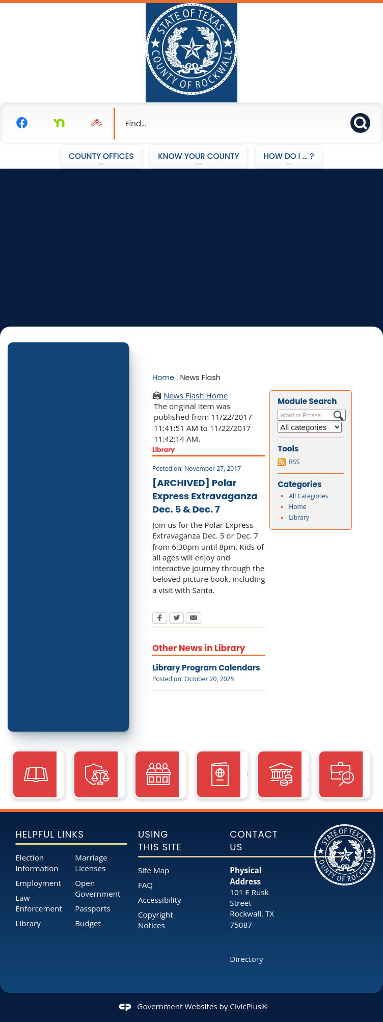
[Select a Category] (310, 427)
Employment (38, 883)
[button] (363, 121)
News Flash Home (195, 395)
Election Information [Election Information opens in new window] (36, 862)
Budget (88, 923)
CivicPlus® (248, 1006)
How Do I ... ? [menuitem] (288, 156)
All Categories (308, 496)
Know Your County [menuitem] (198, 156)
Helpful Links (49, 834)
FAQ (145, 885)
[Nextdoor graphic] (59, 122)
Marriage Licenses (91, 862)
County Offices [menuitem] (101, 156)
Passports (92, 908)
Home (163, 377)
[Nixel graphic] (96, 122)
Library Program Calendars (206, 667)
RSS (294, 462)
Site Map (153, 870)
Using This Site (160, 841)
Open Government (97, 888)
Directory (246, 959)
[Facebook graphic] (22, 122)
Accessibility (159, 900)
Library (299, 517)
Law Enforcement (38, 903)
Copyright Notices (155, 919)
